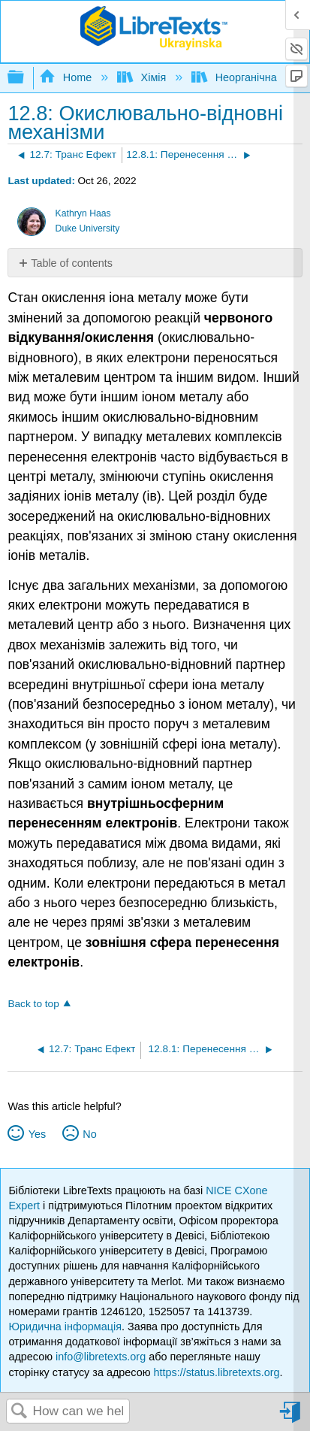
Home (67, 77)
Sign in (291, 1417)
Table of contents (72, 263)
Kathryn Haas (83, 213)
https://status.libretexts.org (216, 1372)
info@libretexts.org (101, 1357)
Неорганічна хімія (248, 77)
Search (19, 1411)
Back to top (33, 1003)
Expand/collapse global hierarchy (25, 77)
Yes (37, 1134)
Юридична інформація (65, 1327)
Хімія (143, 77)
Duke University (88, 228)
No (89, 1134)
